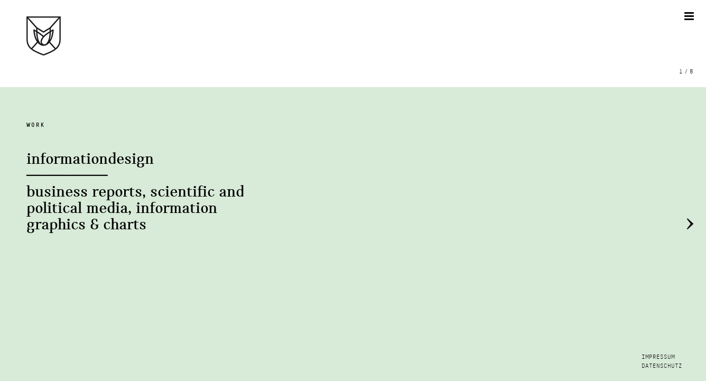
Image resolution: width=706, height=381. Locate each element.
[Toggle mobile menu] (689, 16)
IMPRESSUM (658, 357)
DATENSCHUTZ (662, 366)
